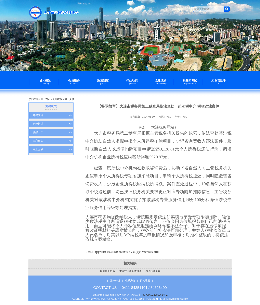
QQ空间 (99, 252)
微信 (106, 252)
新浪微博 (113, 252)
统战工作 (52, 132)
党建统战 (57, 99)
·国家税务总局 (107, 271)
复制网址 (149, 252)
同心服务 (52, 141)
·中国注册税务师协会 (130, 271)
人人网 (131, 252)
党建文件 (52, 115)
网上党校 (69, 99)
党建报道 (52, 124)
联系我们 (130, 280)
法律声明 (115, 280)
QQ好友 (139, 252)
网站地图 (145, 280)
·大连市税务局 (152, 271)
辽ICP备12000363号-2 (155, 294)
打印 (156, 252)
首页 (48, 99)
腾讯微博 (123, 252)
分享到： (90, 252)
